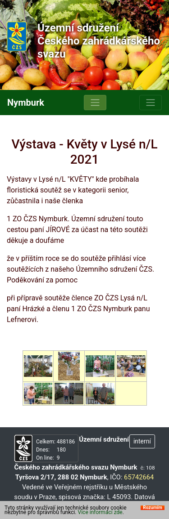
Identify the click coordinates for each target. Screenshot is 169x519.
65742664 (139, 477)
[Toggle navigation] (95, 102)
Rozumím (152, 511)
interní (142, 441)
